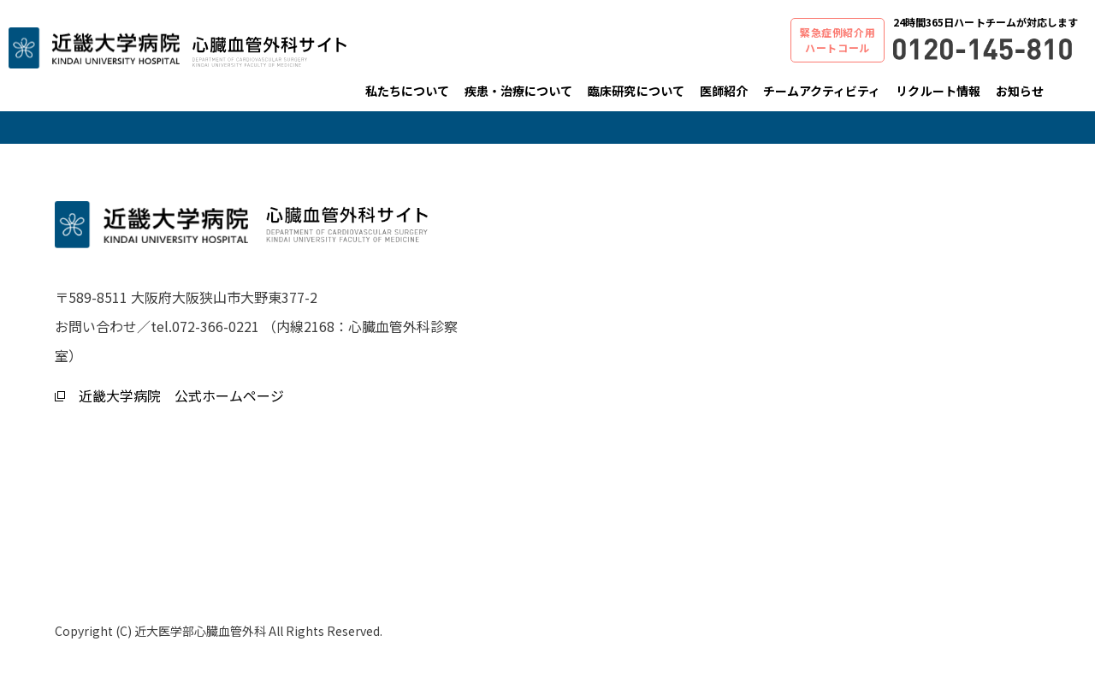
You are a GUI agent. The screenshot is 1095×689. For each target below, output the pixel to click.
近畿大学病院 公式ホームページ (169, 395)
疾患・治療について (518, 91)
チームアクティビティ (822, 91)
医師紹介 (724, 91)
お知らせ (1020, 91)
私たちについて (407, 91)
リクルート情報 (938, 91)
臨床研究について (636, 91)
